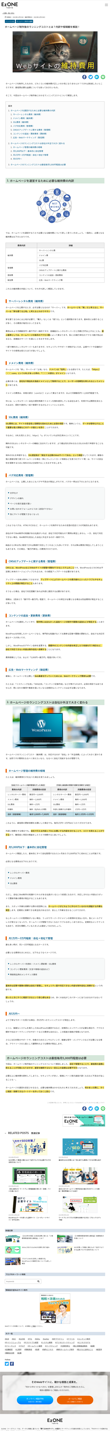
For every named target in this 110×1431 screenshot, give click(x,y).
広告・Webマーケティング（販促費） (29, 137)
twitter (46, 1339)
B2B (7, 1339)
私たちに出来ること (85, 1349)
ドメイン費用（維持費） (23, 118)
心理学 (18, 1349)
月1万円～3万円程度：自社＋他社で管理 (30, 154)
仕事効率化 (65, 1346)
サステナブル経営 (31, 1342)
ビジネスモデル (84, 1342)
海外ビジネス (48, 1349)
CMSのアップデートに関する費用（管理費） (32, 129)
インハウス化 (10, 21)
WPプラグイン (58, 1339)
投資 (37, 1349)
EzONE (22, 1339)
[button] (84, 77)
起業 (19, 1353)
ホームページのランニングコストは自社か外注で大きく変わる (38, 143)
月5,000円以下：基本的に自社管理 (28, 151)
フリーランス (11, 1346)
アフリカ (71, 1339)
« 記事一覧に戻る (8, 13)
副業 (93, 1346)
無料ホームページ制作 (65, 1349)
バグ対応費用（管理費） (23, 125)
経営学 (99, 1349)
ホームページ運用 (35, 1346)
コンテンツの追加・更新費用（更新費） (30, 133)
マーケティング (52, 1346)
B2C (14, 1339)
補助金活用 (10, 1353)
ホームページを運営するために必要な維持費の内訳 (33, 110)
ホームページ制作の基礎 (24, 21)
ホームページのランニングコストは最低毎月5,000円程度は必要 (38, 164)
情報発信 (28, 1349)
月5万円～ (17, 158)
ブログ (22, 1346)
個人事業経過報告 (80, 1346)
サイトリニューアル (13, 1342)
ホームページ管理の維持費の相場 (27, 147)
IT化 (30, 1339)
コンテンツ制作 (84, 1339)
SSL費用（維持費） (21, 122)
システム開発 (47, 1342)
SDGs (38, 1339)
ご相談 (33, 1326)
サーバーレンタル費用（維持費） (27, 114)
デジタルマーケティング (65, 1342)
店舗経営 (9, 1349)
